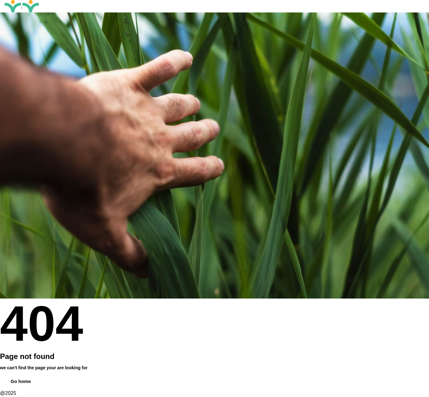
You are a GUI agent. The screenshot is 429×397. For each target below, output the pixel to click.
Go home (21, 381)
